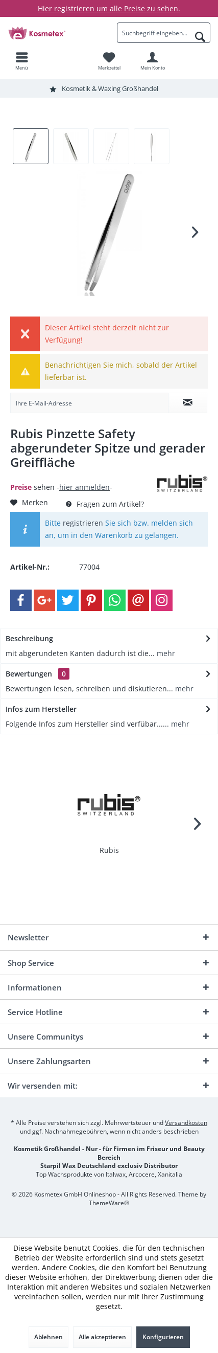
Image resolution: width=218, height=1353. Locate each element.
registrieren (83, 523)
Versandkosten (186, 1122)
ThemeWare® (109, 1203)
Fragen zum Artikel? (105, 504)
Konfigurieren (163, 1337)
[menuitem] (21, 61)
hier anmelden (84, 487)
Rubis (109, 850)
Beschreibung (29, 638)
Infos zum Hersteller (41, 709)
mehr (165, 653)
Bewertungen (29, 674)
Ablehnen (48, 1337)
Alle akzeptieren (102, 1337)
